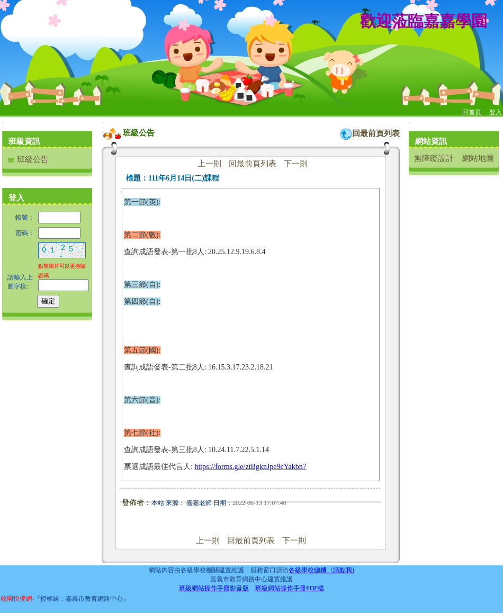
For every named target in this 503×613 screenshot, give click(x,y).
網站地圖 (478, 158)
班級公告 (28, 159)
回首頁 (471, 112)
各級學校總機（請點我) (321, 570)
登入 (495, 112)
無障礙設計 (434, 158)
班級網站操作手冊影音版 (214, 588)
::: (3, 122)
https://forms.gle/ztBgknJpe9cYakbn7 (250, 467)
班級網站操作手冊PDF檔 (289, 588)
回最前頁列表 (376, 133)
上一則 (209, 163)
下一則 (296, 163)
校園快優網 (16, 598)
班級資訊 (24, 141)
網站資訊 (431, 141)
